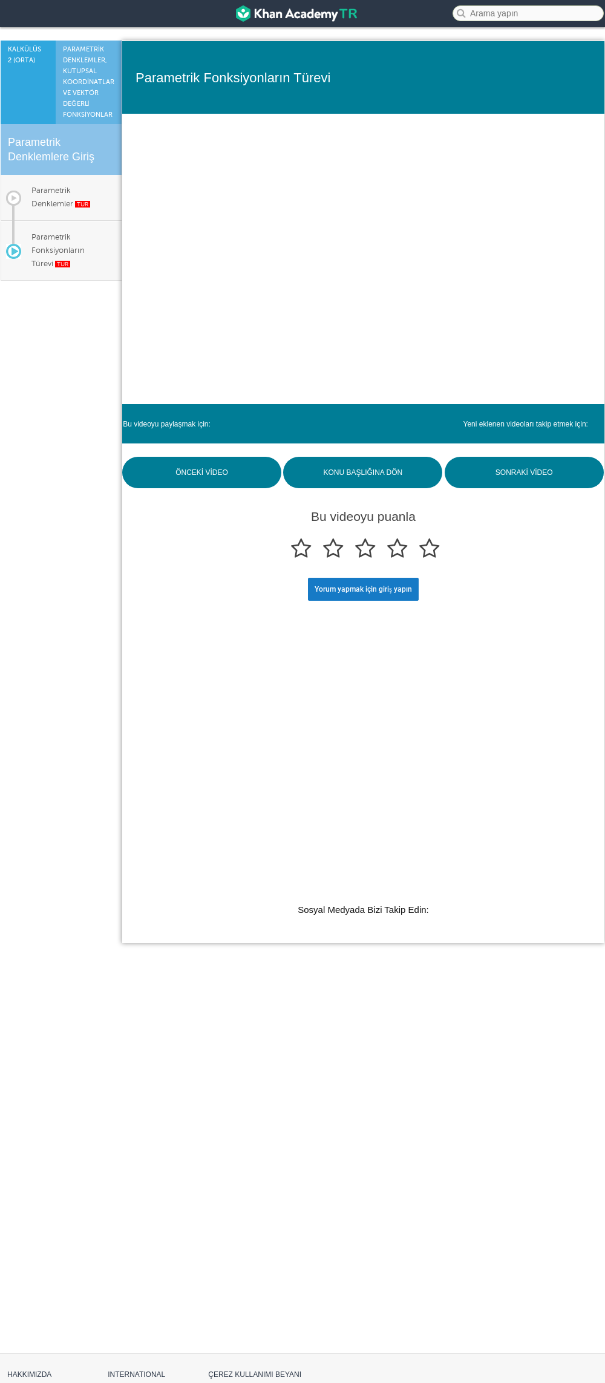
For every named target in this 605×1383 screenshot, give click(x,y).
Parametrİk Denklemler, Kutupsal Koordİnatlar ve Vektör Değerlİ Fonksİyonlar (88, 82)
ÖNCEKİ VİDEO (201, 472)
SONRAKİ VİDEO (524, 472)
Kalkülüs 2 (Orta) (24, 54)
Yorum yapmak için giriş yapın (363, 589)
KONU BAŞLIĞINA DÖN (362, 472)
